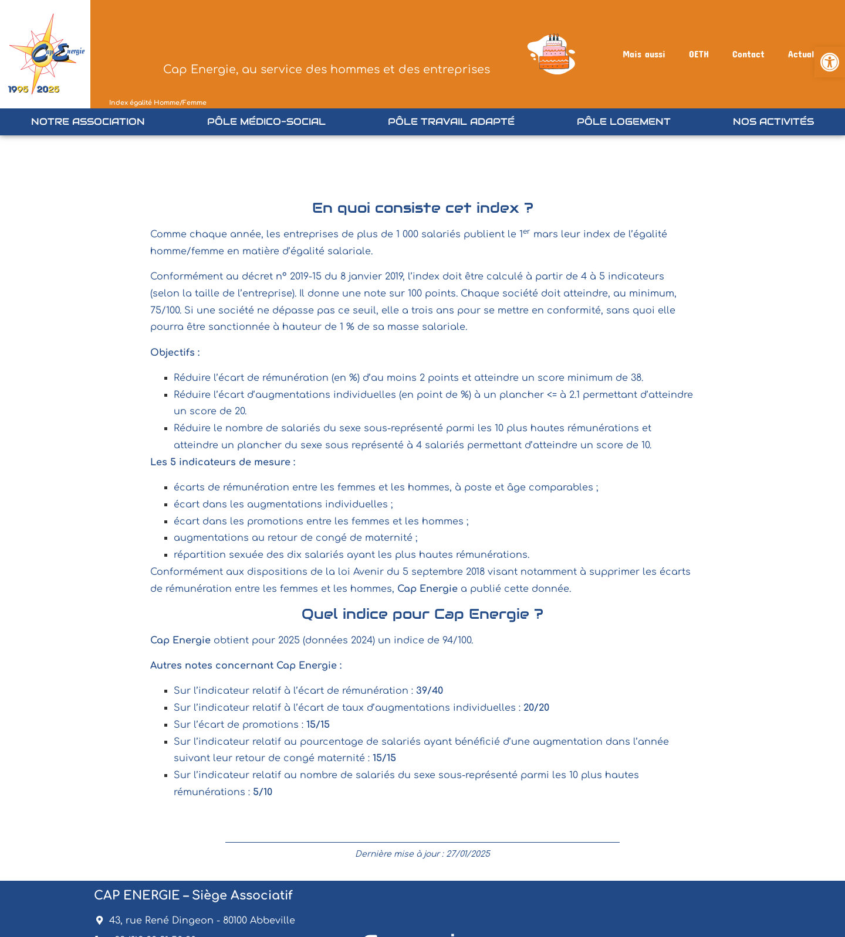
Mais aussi (644, 53)
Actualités (809, 53)
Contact (748, 53)
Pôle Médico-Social (266, 121)
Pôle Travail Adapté (451, 121)
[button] (829, 62)
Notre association (88, 121)
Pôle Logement (624, 121)
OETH (699, 53)
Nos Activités (773, 121)
